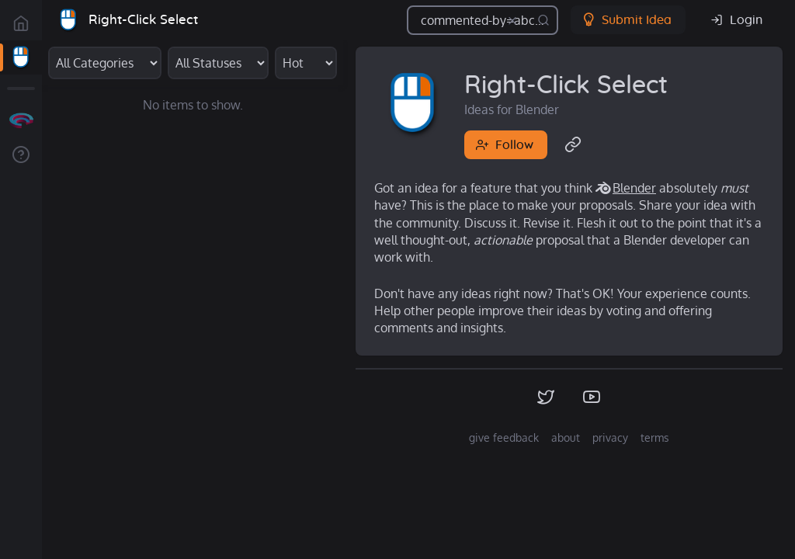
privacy (610, 437)
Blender (634, 188)
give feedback (504, 437)
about (565, 437)
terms (655, 437)
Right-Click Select (143, 19)
